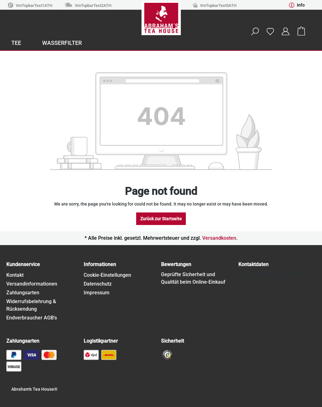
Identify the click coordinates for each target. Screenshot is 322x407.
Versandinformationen (31, 284)
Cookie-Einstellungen (107, 275)
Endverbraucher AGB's (31, 318)
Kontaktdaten (253, 264)
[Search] (254, 31)
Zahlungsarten (22, 293)
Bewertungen (176, 264)
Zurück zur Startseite (161, 218)
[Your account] (285, 31)
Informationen (100, 264)
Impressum (96, 293)
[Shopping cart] (301, 31)
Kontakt (15, 275)
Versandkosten (219, 238)
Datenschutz (98, 284)
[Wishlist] (270, 31)
